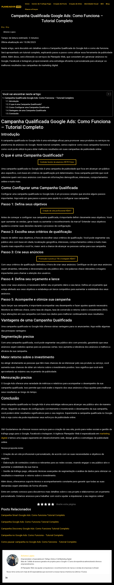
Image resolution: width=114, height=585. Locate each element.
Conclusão (14, 113)
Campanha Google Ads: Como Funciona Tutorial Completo (30, 521)
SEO (102, 4)
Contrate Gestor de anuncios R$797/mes (57, 162)
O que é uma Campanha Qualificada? (25, 104)
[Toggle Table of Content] (107, 94)
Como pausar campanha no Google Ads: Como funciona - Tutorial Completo (39, 542)
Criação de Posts (60, 4)
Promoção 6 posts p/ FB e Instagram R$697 (57, 259)
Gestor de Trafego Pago (41, 4)
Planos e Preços (31, 9)
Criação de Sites (75, 4)
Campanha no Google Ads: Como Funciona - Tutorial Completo (32, 535)
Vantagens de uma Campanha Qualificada (27, 110)
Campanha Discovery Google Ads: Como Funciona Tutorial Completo (35, 528)
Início (27, 4)
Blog (107, 4)
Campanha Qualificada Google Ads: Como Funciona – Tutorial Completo (39, 98)
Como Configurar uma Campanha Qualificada (29, 107)
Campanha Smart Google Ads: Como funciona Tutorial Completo (33, 515)
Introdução (14, 101)
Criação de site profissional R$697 (57, 211)
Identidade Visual (91, 4)
